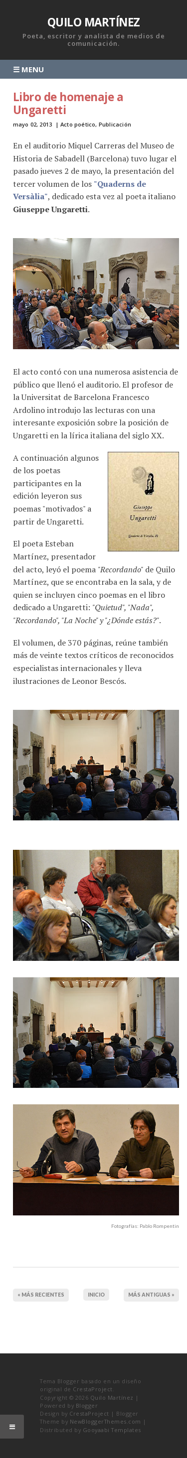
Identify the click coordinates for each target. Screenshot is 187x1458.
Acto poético (77, 124)
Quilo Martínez (93, 22)
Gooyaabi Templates (112, 1430)
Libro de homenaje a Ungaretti (68, 103)
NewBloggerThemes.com (105, 1421)
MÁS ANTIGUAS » (151, 1295)
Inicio (96, 1295)
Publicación (115, 124)
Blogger (87, 1405)
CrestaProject (93, 1389)
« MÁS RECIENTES (40, 1295)
